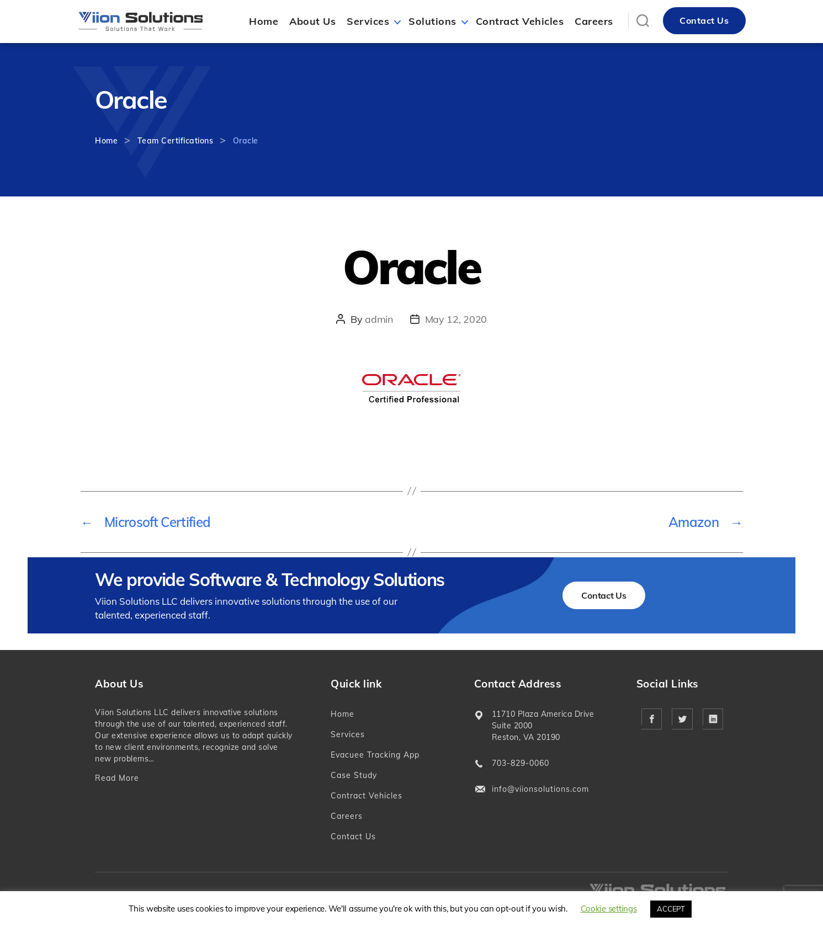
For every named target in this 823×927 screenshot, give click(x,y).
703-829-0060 (520, 763)
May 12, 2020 (456, 319)
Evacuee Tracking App (375, 755)
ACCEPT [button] (670, 908)
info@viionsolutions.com (540, 789)
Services (368, 21)
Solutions (432, 21)
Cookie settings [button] (609, 908)
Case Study (354, 775)
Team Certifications (175, 141)
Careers (594, 21)
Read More (117, 778)
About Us (312, 21)
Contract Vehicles (520, 21)
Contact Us (704, 20)
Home (263, 21)
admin (379, 319)
